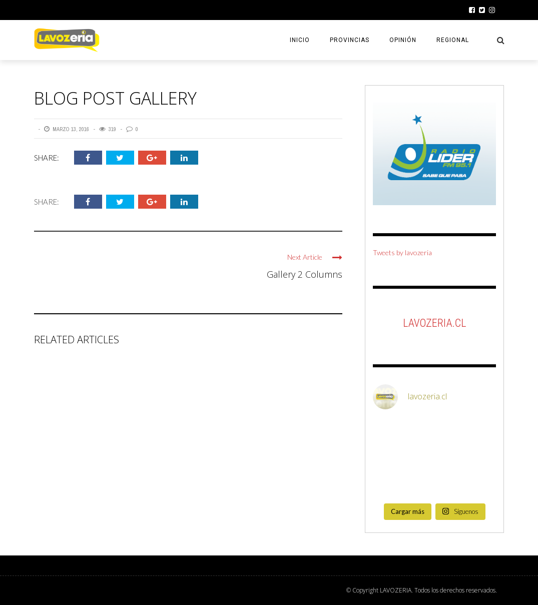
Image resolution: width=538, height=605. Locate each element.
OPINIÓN (402, 40)
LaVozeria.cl (434, 323)
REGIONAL (452, 40)
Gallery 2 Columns (304, 274)
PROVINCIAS (349, 40)
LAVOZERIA (395, 590)
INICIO (300, 40)
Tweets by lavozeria (402, 252)
